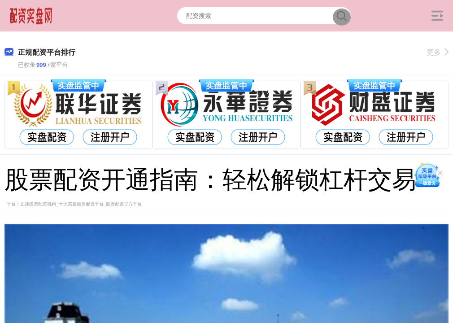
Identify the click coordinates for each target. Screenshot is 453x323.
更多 (438, 52)
